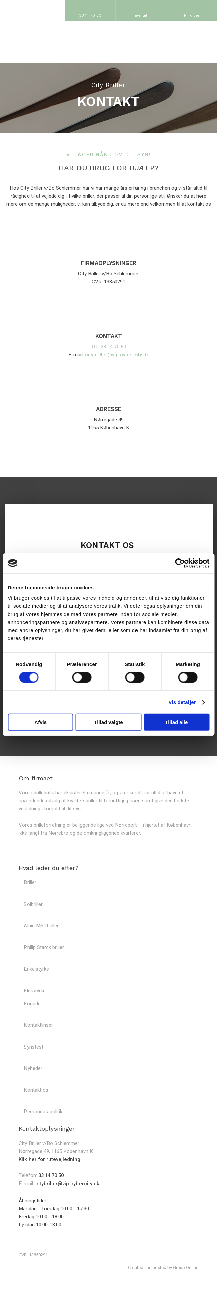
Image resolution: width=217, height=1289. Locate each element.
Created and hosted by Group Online (163, 1267)
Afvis (40, 722)
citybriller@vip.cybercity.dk (117, 354)
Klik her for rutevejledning (49, 1159)
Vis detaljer (182, 702)
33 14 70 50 (113, 346)
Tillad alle (176, 722)
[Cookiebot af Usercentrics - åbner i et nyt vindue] (180, 563)
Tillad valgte (108, 722)
